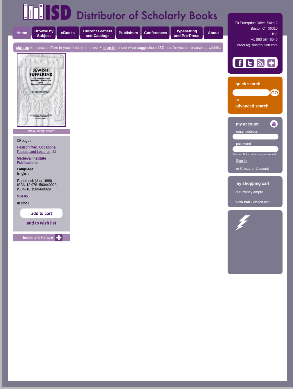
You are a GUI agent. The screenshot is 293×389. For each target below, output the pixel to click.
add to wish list (41, 223)
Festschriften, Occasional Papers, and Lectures (36, 149)
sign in (109, 47)
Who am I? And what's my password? (254, 154)
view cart (242, 202)
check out (261, 202)
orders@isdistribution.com (257, 45)
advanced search (252, 106)
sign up (22, 47)
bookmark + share (38, 238)
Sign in (241, 161)
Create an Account (254, 169)
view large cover (41, 131)
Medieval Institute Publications (31, 160)
